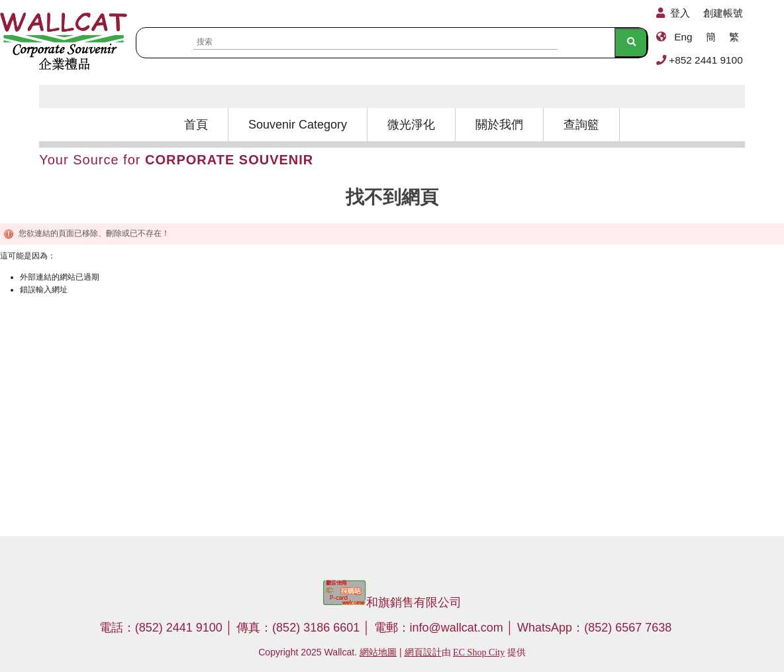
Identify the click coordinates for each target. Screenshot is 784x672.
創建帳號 (723, 13)
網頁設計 (423, 652)
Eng (683, 36)
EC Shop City (479, 652)
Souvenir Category (297, 124)
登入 (680, 13)
